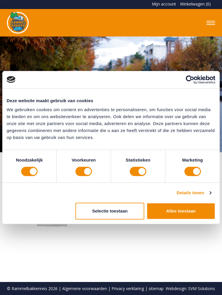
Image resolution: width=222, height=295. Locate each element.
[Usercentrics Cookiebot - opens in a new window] (190, 79)
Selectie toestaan (110, 210)
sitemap (156, 288)
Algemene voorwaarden (84, 288)
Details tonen (190, 192)
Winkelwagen (195, 4)
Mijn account (164, 4)
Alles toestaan (181, 210)
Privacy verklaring (128, 288)
